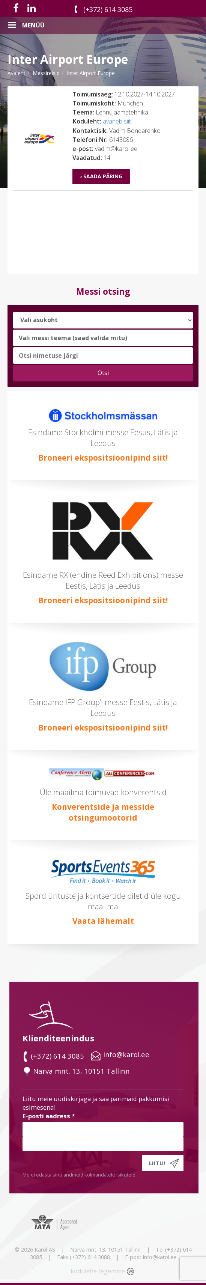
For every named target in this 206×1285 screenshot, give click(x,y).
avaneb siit (117, 121)
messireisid (46, 73)
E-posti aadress (49, 1116)
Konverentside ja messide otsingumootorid (103, 812)
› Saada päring (101, 176)
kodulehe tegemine (98, 1271)
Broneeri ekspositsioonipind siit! (103, 457)
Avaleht (17, 73)
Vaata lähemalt (103, 921)
